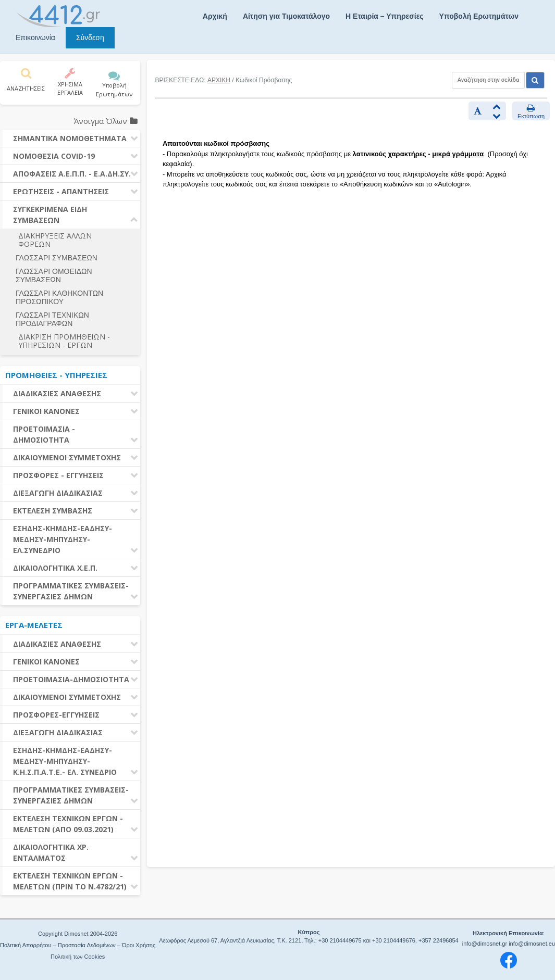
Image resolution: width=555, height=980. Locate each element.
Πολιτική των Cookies (78, 956)
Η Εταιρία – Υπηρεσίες (384, 16)
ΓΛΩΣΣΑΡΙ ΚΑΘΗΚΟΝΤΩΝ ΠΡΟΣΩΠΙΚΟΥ (59, 297)
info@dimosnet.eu (532, 943)
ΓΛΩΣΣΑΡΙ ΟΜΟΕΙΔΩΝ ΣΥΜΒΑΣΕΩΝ (54, 275)
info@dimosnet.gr (484, 943)
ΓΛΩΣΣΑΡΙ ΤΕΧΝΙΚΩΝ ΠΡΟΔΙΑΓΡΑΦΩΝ (52, 319)
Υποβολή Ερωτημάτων (479, 16)
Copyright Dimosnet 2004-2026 (77, 934)
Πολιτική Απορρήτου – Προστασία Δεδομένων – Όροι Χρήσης (77, 945)
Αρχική (215, 16)
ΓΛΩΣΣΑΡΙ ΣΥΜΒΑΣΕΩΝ (56, 258)
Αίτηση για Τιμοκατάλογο (286, 16)
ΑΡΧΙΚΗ (218, 80)
